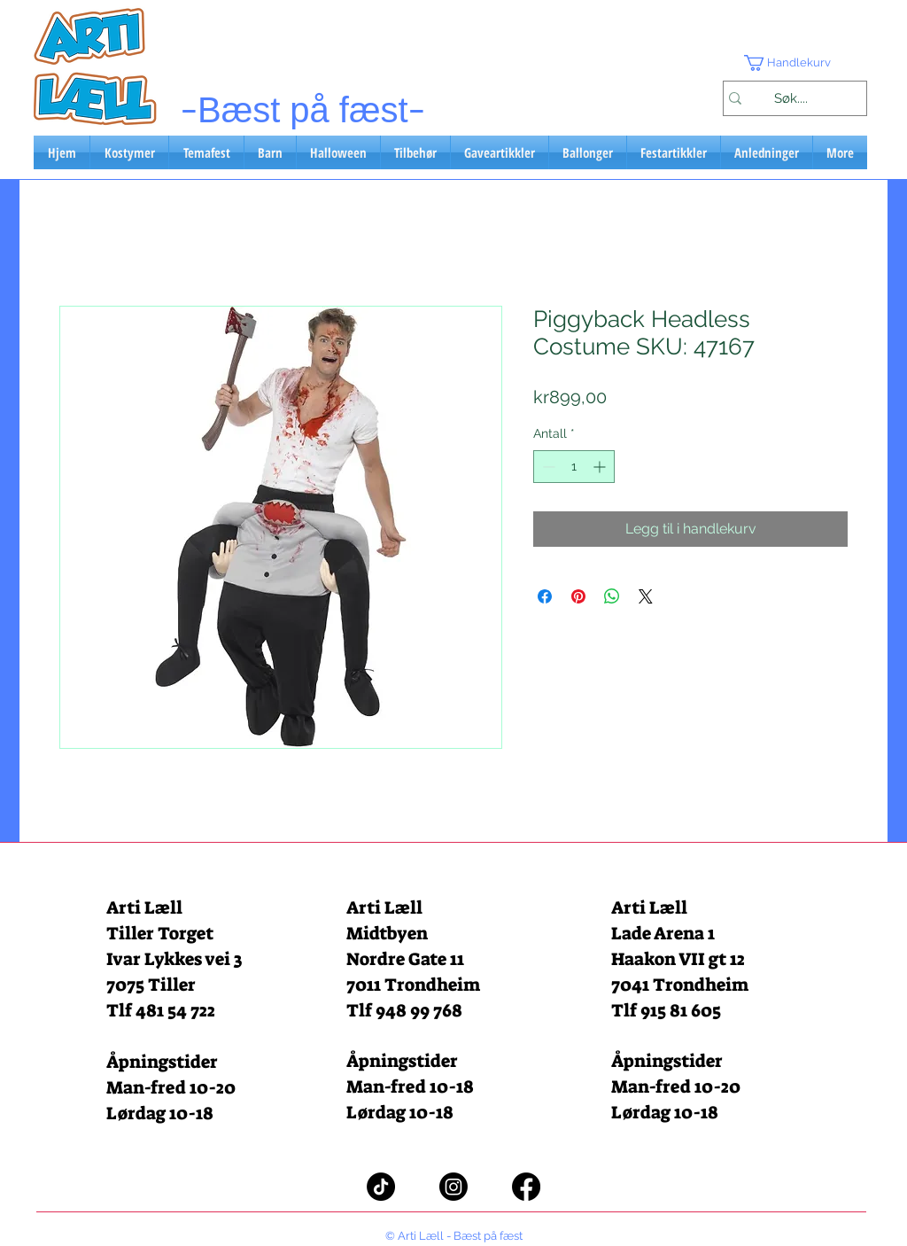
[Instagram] (453, 1186)
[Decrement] (547, 466)
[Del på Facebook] (544, 596)
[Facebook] (526, 1186)
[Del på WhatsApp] (612, 596)
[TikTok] (381, 1186)
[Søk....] (790, 98)
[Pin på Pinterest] (578, 596)
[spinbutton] (574, 466)
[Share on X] (645, 596)
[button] (794, 63)
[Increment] (601, 466)
